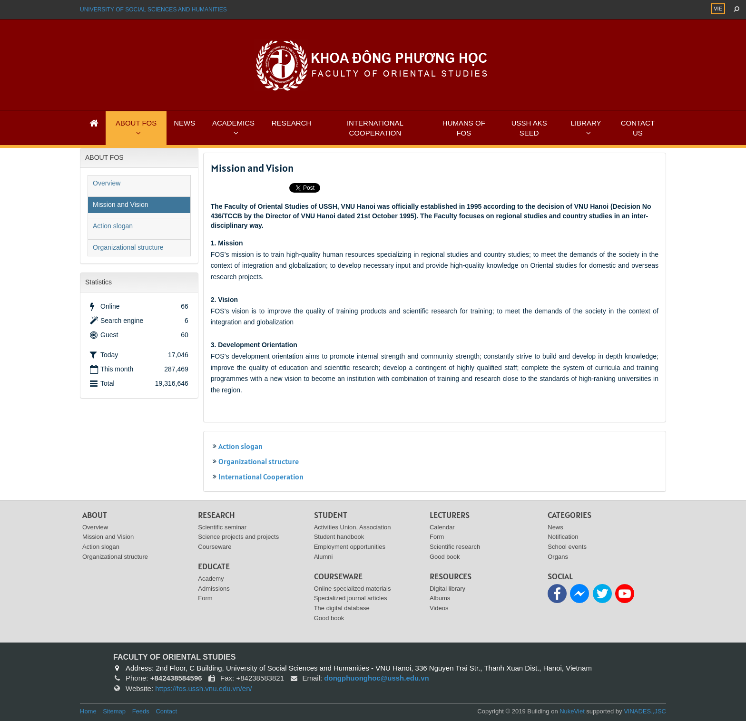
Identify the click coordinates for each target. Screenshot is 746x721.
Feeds (140, 711)
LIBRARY (586, 123)
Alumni (323, 556)
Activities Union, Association (352, 527)
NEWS (184, 123)
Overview (106, 183)
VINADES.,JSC (645, 711)
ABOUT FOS (136, 123)
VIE (718, 8)
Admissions (213, 588)
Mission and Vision (120, 204)
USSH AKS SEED (529, 128)
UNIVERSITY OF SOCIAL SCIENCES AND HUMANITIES (153, 9)
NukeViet (572, 711)
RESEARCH (291, 123)
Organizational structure (258, 461)
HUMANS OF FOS (463, 128)
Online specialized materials (352, 588)
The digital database (342, 608)
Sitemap (114, 711)
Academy (211, 578)
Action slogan (240, 446)
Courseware (214, 546)
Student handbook (339, 536)
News (555, 527)
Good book (329, 618)
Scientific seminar (222, 527)
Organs (558, 556)
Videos (439, 608)
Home (88, 711)
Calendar (442, 527)
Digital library (447, 588)
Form (205, 598)
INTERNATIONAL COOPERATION (375, 128)
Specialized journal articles (350, 598)
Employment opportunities (349, 546)
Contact (166, 711)
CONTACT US (638, 128)
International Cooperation (261, 476)
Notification (563, 536)
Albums (440, 598)
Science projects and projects (238, 536)
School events (567, 546)
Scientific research (455, 546)
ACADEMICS (233, 123)
